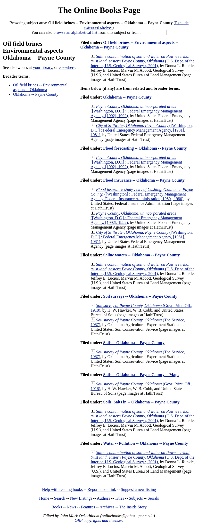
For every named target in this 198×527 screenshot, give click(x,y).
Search (59, 498)
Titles (119, 498)
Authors (103, 498)
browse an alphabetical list (75, 32)
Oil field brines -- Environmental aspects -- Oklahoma (40, 87)
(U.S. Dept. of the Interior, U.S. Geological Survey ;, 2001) (142, 61)
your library (42, 67)
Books (56, 507)
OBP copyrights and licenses (98, 520)
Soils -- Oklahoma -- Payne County (133, 342)
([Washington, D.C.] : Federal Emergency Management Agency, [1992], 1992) (136, 111)
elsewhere (67, 67)
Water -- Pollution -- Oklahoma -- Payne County (145, 443)
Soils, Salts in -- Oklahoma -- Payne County (141, 402)
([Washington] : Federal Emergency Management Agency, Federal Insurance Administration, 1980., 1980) (141, 194)
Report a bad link (101, 489)
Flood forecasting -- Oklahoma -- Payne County (145, 148)
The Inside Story (133, 507)
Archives (107, 507)
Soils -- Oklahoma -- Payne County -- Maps (141, 374)
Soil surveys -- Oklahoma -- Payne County (140, 296)
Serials (153, 498)
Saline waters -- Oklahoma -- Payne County (141, 255)
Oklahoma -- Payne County (36, 94)
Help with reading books (62, 489)
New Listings (81, 498)
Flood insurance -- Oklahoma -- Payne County (144, 180)
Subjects (136, 498)
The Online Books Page (99, 10)
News (71, 507)
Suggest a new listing (138, 489)
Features (88, 507)
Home (44, 498)
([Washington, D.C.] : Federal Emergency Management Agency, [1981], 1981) (141, 130)
